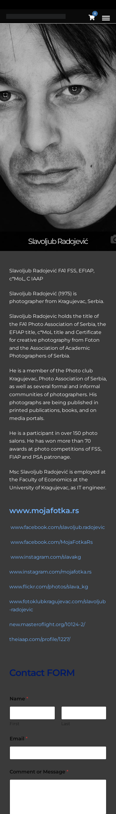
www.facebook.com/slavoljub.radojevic (57, 527)
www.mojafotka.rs (44, 510)
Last (65, 723)
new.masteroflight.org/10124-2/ (47, 624)
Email (19, 739)
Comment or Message (39, 772)
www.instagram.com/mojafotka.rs (50, 572)
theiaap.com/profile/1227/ (39, 639)
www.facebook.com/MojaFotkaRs (52, 542)
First (14, 723)
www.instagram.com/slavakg (46, 557)
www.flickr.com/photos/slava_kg (48, 587)
